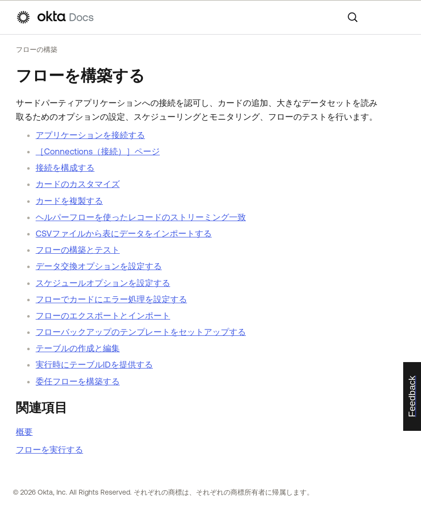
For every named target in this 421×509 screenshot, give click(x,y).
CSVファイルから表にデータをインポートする (124, 233)
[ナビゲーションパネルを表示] (400, 17)
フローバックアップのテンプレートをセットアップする (141, 332)
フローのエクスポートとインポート (103, 316)
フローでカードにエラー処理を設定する (111, 299)
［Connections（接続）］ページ (98, 151)
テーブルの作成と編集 (78, 348)
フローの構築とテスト (78, 250)
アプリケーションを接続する (90, 135)
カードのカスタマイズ (78, 184)
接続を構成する (65, 168)
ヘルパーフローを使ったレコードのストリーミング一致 (141, 217)
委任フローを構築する (78, 381)
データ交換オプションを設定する (99, 266)
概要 (24, 432)
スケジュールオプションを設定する (103, 283)
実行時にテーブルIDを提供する (94, 365)
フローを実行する (49, 450)
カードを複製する (69, 201)
